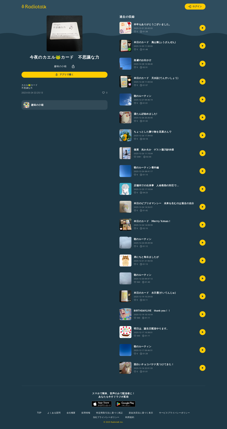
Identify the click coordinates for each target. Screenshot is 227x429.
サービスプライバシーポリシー (174, 413)
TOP (39, 413)
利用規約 (129, 417)
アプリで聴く (64, 74)
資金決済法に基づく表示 (141, 413)
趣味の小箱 (60, 66)
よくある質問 (54, 413)
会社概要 (71, 413)
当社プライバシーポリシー (106, 417)
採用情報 (85, 413)
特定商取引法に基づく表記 (109, 413)
